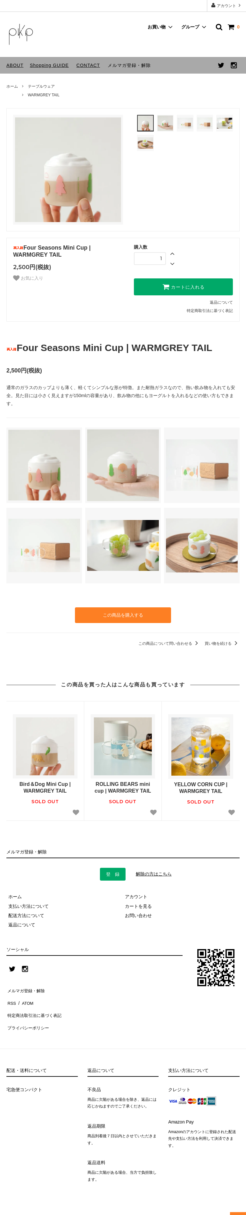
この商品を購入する (123, 614)
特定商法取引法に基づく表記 (35, 1007)
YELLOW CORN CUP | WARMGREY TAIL (200, 787)
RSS (11, 997)
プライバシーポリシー (28, 1016)
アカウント (226, 5)
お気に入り (28, 278)
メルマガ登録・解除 (129, 65)
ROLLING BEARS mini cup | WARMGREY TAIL (122, 786)
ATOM (25, 997)
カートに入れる (183, 286)
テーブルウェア (41, 86)
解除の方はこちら (154, 872)
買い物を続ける (222, 642)
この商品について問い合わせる (169, 642)
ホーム (12, 86)
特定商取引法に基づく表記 (210, 310)
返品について (221, 302)
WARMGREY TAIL (44, 95)
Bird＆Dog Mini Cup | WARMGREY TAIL (45, 786)
